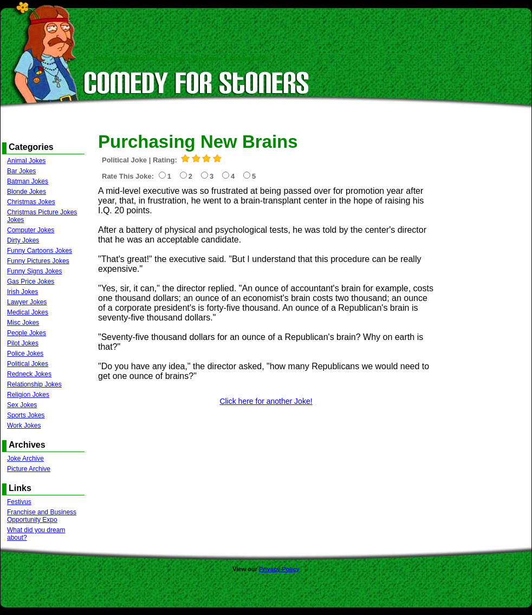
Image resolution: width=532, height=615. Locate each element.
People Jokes (26, 333)
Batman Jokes (27, 181)
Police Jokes (25, 353)
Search (175, 58)
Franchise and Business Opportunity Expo (41, 516)
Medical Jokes (27, 312)
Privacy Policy (279, 569)
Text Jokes (207, 58)
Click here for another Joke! (265, 401)
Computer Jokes (30, 230)
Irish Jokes (22, 292)
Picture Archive (28, 469)
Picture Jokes (249, 58)
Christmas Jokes (31, 202)
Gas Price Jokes (30, 281)
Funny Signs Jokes (34, 271)
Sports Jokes (25, 415)
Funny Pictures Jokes (38, 261)
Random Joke (138, 58)
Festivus (19, 502)
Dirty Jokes (23, 240)
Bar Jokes (21, 171)
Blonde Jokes (26, 191)
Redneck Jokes (29, 374)
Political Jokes (27, 364)
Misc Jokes (23, 322)
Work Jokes (24, 425)
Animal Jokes (26, 161)
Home (103, 58)
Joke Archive (25, 458)
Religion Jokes (28, 394)
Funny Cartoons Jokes (39, 250)
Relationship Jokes (34, 384)
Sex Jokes (22, 405)
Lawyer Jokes (27, 302)
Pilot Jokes (22, 343)
